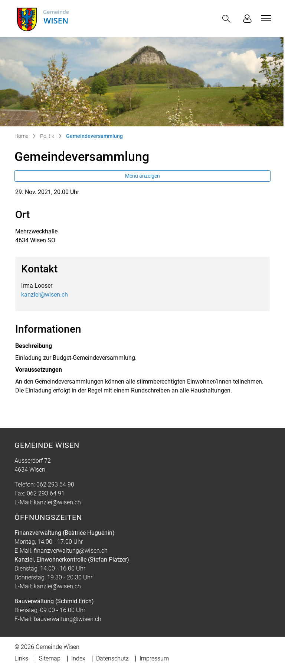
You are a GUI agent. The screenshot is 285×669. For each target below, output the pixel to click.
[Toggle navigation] (265, 18)
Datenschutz (112, 658)
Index (78, 658)
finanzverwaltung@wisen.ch (71, 550)
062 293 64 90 (55, 484)
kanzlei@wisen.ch (44, 294)
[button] (227, 18)
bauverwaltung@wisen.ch (67, 619)
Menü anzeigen (142, 176)
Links (21, 658)
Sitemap (49, 658)
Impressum (154, 658)
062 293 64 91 (46, 493)
